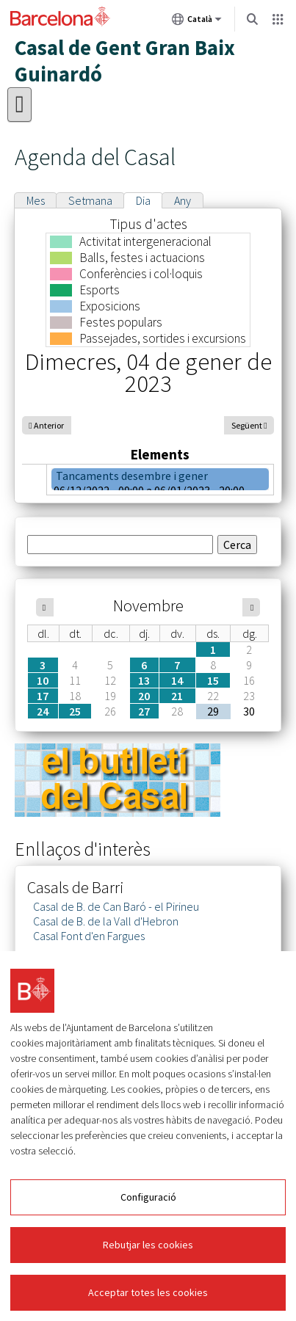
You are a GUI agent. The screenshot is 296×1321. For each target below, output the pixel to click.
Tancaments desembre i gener (132, 475)
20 (144, 695)
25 (75, 711)
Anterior (49, 425)
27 (144, 711)
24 (42, 711)
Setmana (90, 200)
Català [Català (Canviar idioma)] (196, 22)
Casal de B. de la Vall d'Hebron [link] (105, 921)
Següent (246, 425)
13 (144, 680)
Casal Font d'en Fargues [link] (89, 935)
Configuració (148, 1197)
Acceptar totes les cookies (148, 1292)
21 (177, 695)
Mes (35, 200)
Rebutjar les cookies (148, 1244)
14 (177, 680)
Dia (143, 200)
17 (42, 695)
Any (182, 200)
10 (42, 680)
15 (213, 680)
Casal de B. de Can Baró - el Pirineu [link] (116, 906)
